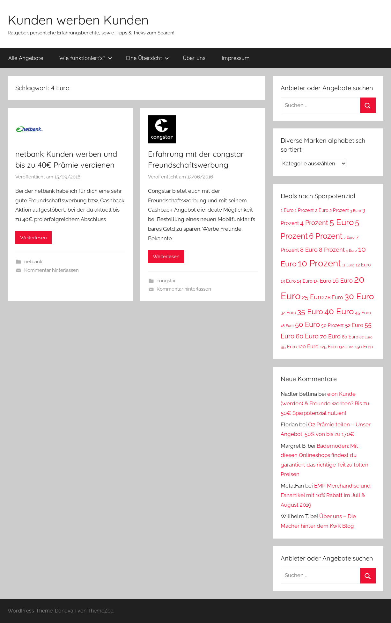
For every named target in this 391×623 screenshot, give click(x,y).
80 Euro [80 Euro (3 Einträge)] (350, 336)
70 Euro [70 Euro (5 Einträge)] (330, 336)
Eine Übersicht (147, 57)
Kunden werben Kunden (78, 20)
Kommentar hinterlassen (51, 270)
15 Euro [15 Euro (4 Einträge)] (322, 281)
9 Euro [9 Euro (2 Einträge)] (351, 250)
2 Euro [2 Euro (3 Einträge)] (321, 210)
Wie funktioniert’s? (85, 57)
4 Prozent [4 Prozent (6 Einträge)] (314, 223)
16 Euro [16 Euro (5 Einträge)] (343, 280)
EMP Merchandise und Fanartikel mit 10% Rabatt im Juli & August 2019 (326, 495)
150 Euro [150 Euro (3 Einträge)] (364, 346)
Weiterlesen (33, 238)
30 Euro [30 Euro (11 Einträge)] (359, 296)
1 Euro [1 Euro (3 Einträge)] (287, 210)
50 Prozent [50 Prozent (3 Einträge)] (332, 325)
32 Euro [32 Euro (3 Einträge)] (288, 312)
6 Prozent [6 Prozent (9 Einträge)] (326, 236)
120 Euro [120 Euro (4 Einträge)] (308, 347)
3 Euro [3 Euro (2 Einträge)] (355, 211)
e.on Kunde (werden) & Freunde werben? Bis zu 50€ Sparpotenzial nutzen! (325, 403)
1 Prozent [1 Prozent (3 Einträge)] (304, 210)
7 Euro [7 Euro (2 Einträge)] (349, 237)
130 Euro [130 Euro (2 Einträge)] (346, 347)
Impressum (236, 57)
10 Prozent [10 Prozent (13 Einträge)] (319, 263)
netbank (33, 261)
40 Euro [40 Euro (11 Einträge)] (339, 311)
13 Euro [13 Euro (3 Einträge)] (288, 281)
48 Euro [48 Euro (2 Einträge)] (287, 326)
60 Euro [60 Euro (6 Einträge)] (307, 336)
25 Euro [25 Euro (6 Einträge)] (313, 297)
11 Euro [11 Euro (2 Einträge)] (348, 265)
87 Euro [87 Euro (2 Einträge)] (366, 337)
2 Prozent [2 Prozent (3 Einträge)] (339, 210)
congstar (166, 281)
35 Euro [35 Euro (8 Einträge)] (310, 312)
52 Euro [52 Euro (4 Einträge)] (354, 325)
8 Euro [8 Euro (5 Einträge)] (309, 249)
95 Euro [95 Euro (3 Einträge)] (289, 346)
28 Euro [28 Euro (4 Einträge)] (334, 297)
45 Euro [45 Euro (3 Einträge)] (363, 312)
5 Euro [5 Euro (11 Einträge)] (341, 222)
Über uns (194, 57)
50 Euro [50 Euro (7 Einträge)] (307, 325)
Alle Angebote (25, 57)
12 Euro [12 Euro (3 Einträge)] (363, 264)
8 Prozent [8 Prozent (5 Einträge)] (332, 249)
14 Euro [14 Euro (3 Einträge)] (304, 281)
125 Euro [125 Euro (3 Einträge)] (328, 346)
